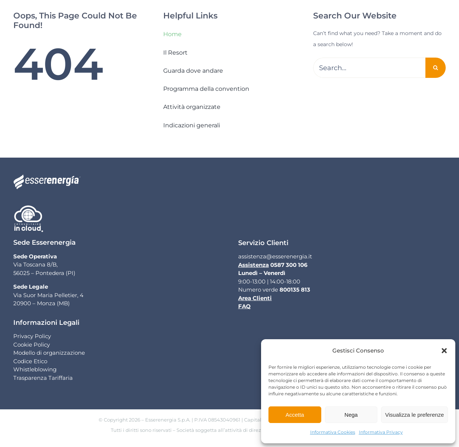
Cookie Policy (31, 344)
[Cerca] (435, 68)
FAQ (244, 306)
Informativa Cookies (332, 432)
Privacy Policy (32, 336)
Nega (351, 415)
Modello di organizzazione (49, 352)
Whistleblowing (34, 369)
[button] (444, 350)
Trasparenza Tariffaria (43, 377)
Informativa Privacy (381, 432)
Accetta (294, 415)
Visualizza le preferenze (414, 415)
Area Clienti (255, 298)
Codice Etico (30, 361)
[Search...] (369, 68)
